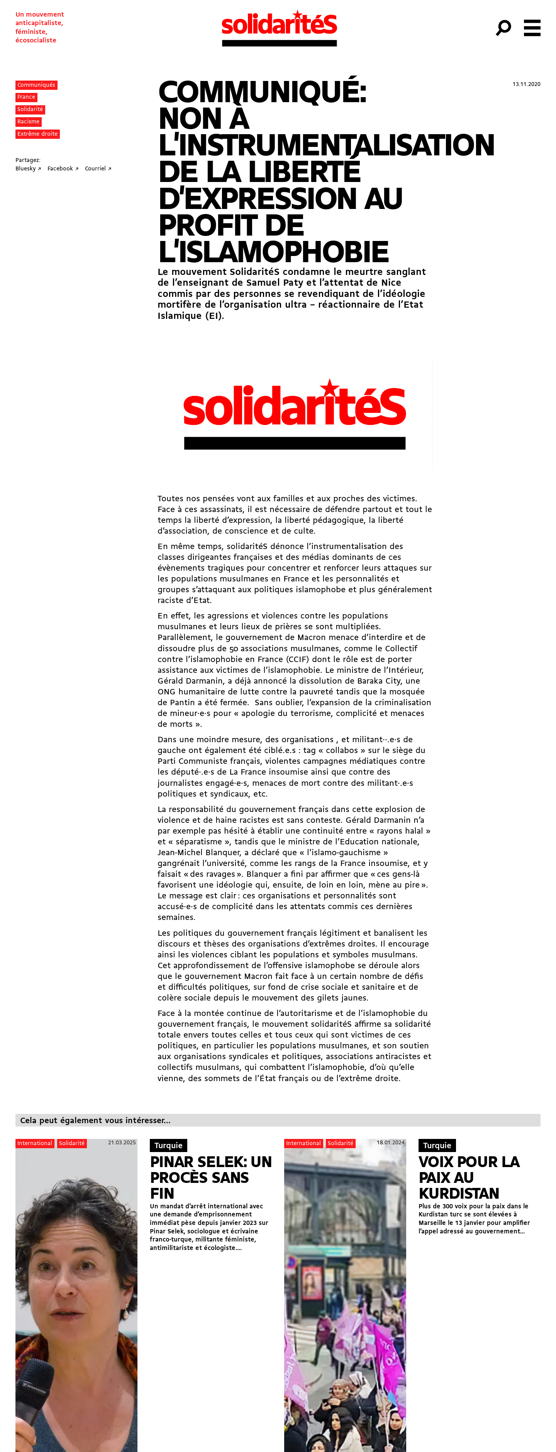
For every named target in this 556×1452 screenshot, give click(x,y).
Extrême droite (37, 134)
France (26, 97)
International (34, 1144)
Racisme (28, 122)
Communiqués (36, 85)
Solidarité (30, 110)
